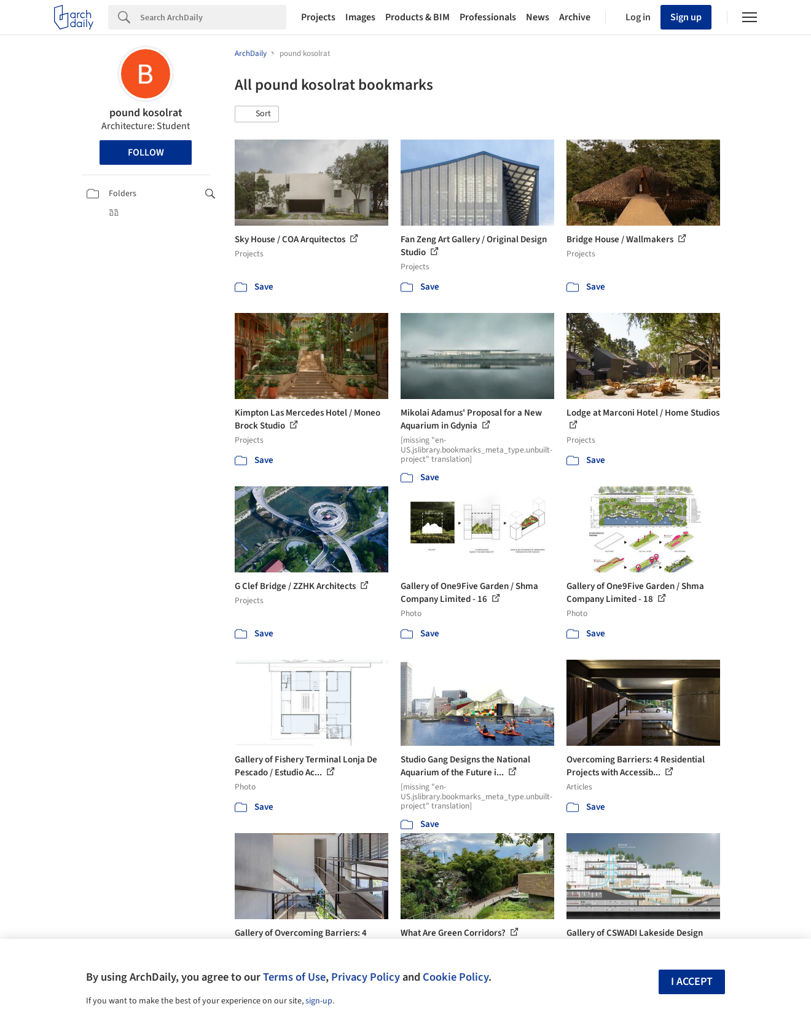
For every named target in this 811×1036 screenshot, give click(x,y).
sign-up (318, 1001)
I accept (692, 981)
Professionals (488, 17)
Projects (318, 17)
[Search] (213, 17)
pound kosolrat (145, 113)
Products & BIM (417, 17)
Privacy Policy (365, 977)
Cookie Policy (455, 977)
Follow (146, 152)
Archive (574, 17)
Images (360, 17)
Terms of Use (294, 977)
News (537, 17)
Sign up (686, 17)
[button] (257, 114)
